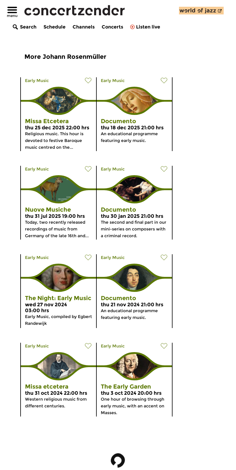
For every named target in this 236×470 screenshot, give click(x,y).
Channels (84, 27)
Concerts (112, 27)
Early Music (37, 80)
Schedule (54, 27)
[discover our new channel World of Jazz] (201, 10)
